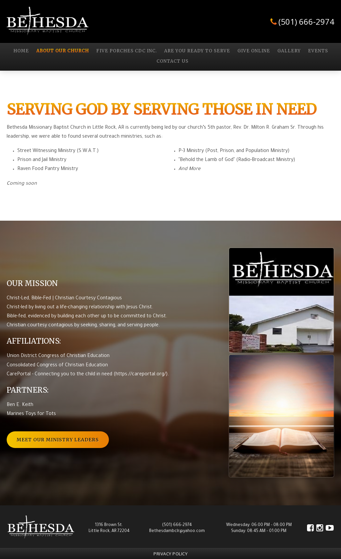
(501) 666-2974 (306, 21)
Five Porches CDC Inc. (126, 51)
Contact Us (172, 61)
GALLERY (289, 51)
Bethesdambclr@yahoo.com (177, 531)
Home (21, 51)
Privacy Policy (170, 554)
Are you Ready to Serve (197, 51)
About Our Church (62, 51)
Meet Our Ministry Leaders (58, 440)
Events (318, 51)
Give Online (253, 51)
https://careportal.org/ (141, 374)
